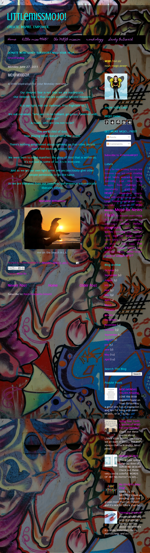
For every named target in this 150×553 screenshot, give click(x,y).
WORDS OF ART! (128, 456)
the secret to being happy (120, 244)
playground (113, 228)
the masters (135, 239)
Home (12, 40)
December (110, 319)
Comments (115, 144)
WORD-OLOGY (134, 251)
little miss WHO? (35, 40)
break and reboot (123, 173)
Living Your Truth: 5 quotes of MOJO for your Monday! (129, 424)
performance (111, 224)
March (108, 305)
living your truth (134, 197)
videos (121, 251)
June (107, 290)
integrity (138, 193)
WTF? (129, 256)
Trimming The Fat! (130, 512)
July (107, 285)
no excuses (122, 215)
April (107, 300)
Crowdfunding (16, 57)
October (109, 270)
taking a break (119, 240)
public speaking (133, 228)
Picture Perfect (131, 223)
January (109, 315)
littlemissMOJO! (36, 16)
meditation (128, 201)
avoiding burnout (129, 169)
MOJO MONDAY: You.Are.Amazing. (129, 391)
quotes (109, 231)
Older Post (88, 285)
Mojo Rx (22, 273)
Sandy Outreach (121, 40)
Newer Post (17, 285)
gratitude (130, 189)
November (111, 324)
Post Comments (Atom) (38, 294)
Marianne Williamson (52, 201)
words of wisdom (115, 255)
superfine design (123, 235)
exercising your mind (119, 181)
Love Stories (113, 201)
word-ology (94, 40)
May (107, 295)
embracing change (131, 177)
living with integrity (115, 197)
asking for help (112, 169)
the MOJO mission (67, 40)
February (110, 310)
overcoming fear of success (126, 220)
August (109, 280)
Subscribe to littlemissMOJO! (121, 155)
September (111, 275)
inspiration (125, 193)
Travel (121, 247)
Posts (111, 137)
